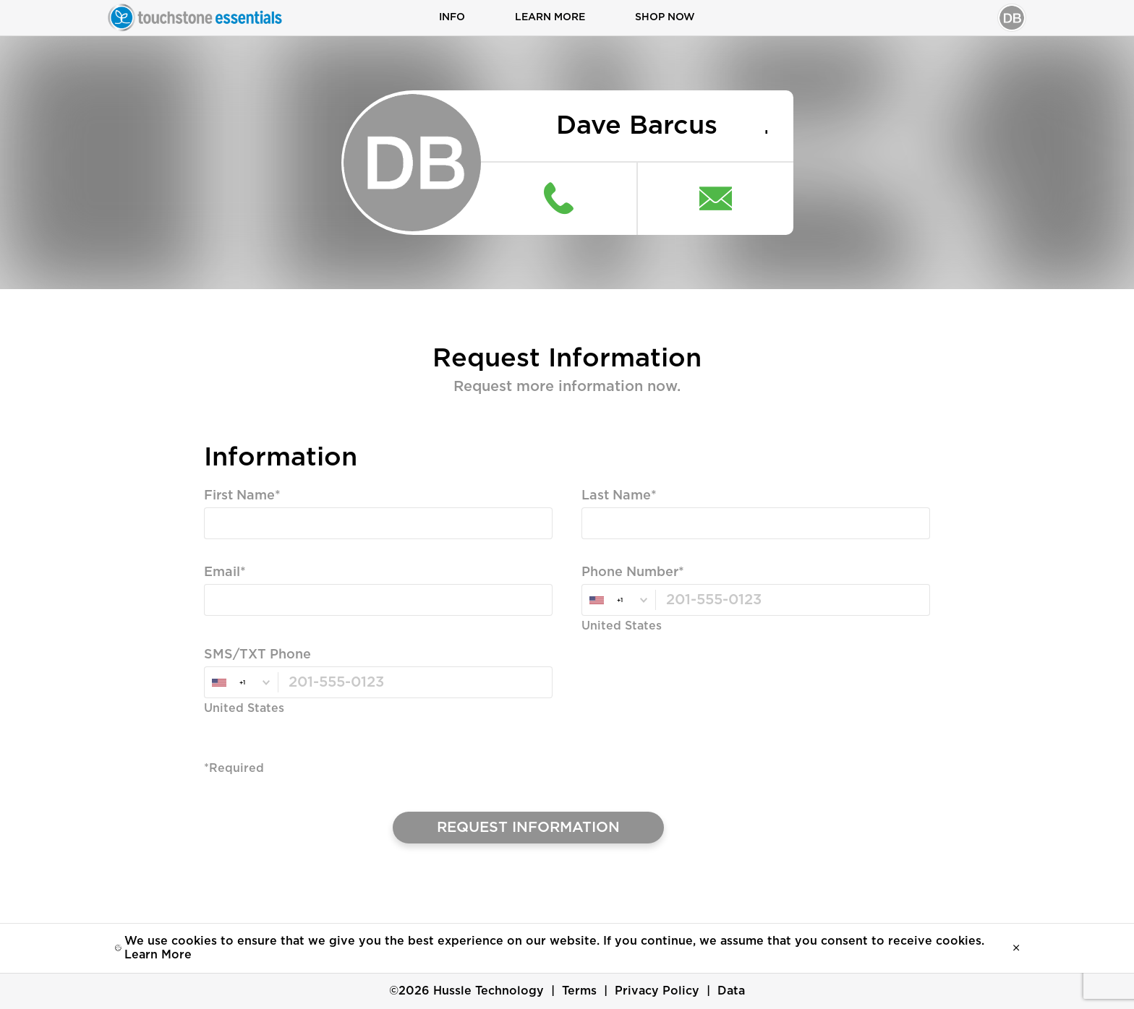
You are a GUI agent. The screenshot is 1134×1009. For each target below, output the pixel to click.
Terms (579, 991)
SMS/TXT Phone (257, 656)
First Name (239, 497)
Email (222, 573)
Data (731, 991)
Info (452, 18)
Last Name (616, 497)
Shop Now (665, 18)
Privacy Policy (657, 991)
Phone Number (629, 573)
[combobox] (618, 601)
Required (231, 551)
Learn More (550, 18)
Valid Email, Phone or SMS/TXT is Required (331, 628)
